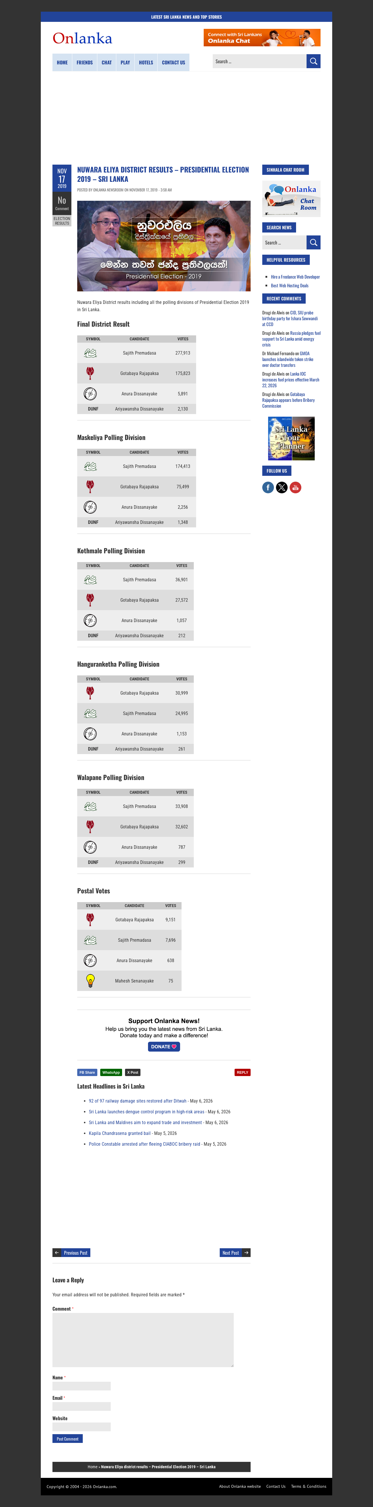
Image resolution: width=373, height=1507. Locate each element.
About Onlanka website (240, 1486)
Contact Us (276, 1486)
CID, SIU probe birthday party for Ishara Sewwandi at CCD (290, 318)
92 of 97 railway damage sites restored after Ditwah (137, 1101)
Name (59, 1377)
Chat (107, 62)
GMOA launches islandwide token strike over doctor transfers (287, 359)
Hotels (146, 62)
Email (58, 1397)
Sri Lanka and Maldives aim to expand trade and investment (145, 1122)
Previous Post (75, 1252)
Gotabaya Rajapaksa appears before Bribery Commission (288, 400)
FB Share (87, 1073)
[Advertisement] (186, 118)
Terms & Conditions (308, 1486)
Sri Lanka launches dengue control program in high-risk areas (146, 1112)
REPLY (242, 1073)
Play (125, 62)
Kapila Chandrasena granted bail (120, 1133)
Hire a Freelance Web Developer (295, 276)
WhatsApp (111, 1073)
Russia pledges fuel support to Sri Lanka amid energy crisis (291, 339)
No (62, 200)
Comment (62, 208)
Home (62, 62)
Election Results (62, 221)
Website (60, 1418)
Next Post (231, 1252)
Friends (85, 62)
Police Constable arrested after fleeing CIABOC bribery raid (144, 1144)
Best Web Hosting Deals (290, 285)
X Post (132, 1073)
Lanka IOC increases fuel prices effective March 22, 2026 (290, 379)
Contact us (173, 62)
